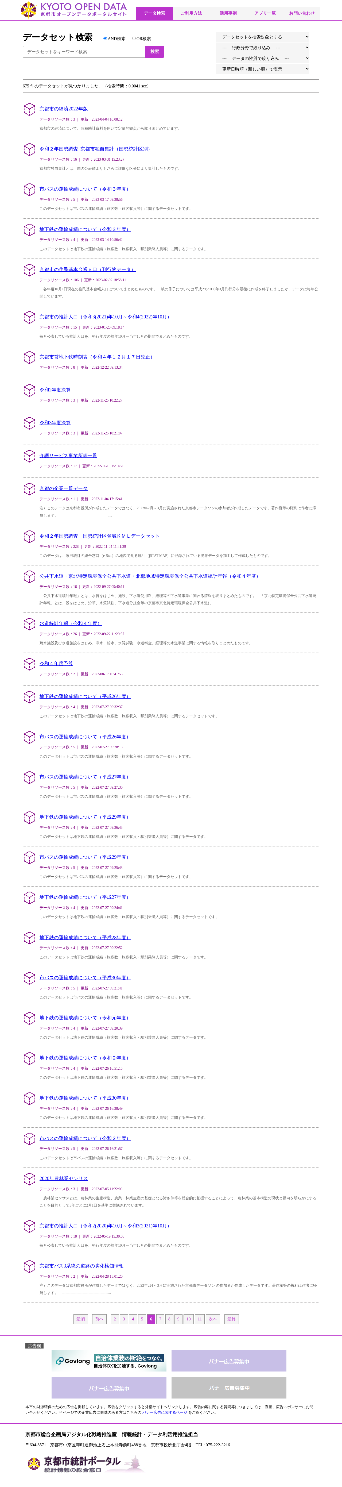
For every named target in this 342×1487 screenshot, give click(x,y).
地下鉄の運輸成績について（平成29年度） (85, 817)
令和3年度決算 (55, 422)
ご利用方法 (191, 13)
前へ (99, 1319)
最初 (80, 1319)
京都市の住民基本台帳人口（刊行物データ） (88, 269)
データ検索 (154, 13)
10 (188, 1319)
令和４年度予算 (56, 663)
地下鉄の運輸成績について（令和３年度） (85, 229)
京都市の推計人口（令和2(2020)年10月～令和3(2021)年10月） (106, 1225)
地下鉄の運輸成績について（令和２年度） (85, 1058)
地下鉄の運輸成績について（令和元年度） (85, 1017)
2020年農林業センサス (64, 1178)
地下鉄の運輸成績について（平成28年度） (85, 937)
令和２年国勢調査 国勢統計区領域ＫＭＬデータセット (100, 536)
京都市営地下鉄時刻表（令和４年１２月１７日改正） (97, 357)
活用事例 (228, 13)
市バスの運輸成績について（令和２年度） (85, 1138)
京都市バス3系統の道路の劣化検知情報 (82, 1266)
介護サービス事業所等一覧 (68, 455)
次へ (213, 1319)
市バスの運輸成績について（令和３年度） (85, 189)
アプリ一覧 (265, 13)
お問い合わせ (302, 13)
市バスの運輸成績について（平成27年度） (85, 777)
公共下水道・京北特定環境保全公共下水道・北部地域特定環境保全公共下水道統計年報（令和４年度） (150, 576)
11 (200, 1319)
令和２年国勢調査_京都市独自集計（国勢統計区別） (96, 149)
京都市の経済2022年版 (64, 108)
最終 (231, 1319)
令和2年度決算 (55, 389)
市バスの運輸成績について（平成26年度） (85, 736)
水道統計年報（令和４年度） (71, 623)
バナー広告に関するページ (164, 1413)
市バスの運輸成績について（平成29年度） (85, 857)
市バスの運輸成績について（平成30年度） (85, 977)
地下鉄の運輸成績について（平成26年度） (85, 696)
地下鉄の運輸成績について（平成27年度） (85, 897)
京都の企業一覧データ (64, 488)
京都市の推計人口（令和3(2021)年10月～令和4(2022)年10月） (106, 316)
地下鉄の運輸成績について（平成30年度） (85, 1098)
